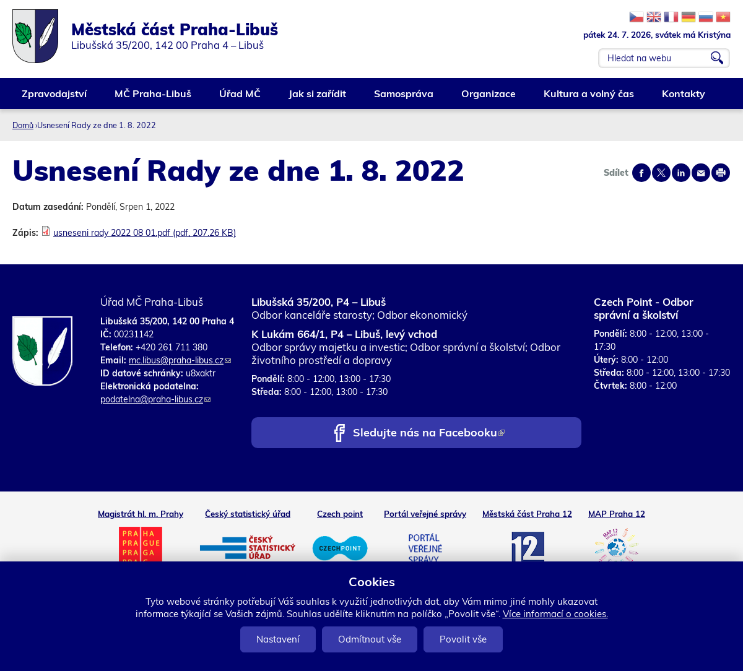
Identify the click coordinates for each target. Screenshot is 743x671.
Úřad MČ (240, 98)
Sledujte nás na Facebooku (429, 433)
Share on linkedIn (681, 172)
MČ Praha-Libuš (153, 98)
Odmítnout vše (369, 639)
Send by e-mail (701, 172)
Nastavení (278, 639)
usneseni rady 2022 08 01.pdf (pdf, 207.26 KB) (144, 232)
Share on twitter (661, 172)
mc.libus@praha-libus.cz (180, 360)
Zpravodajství (54, 98)
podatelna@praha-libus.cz (155, 399)
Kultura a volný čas (589, 98)
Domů (22, 125)
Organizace (489, 98)
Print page (720, 172)
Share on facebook (641, 172)
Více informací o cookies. (555, 614)
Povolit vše (463, 639)
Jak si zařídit (318, 98)
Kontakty (684, 98)
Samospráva (404, 98)
